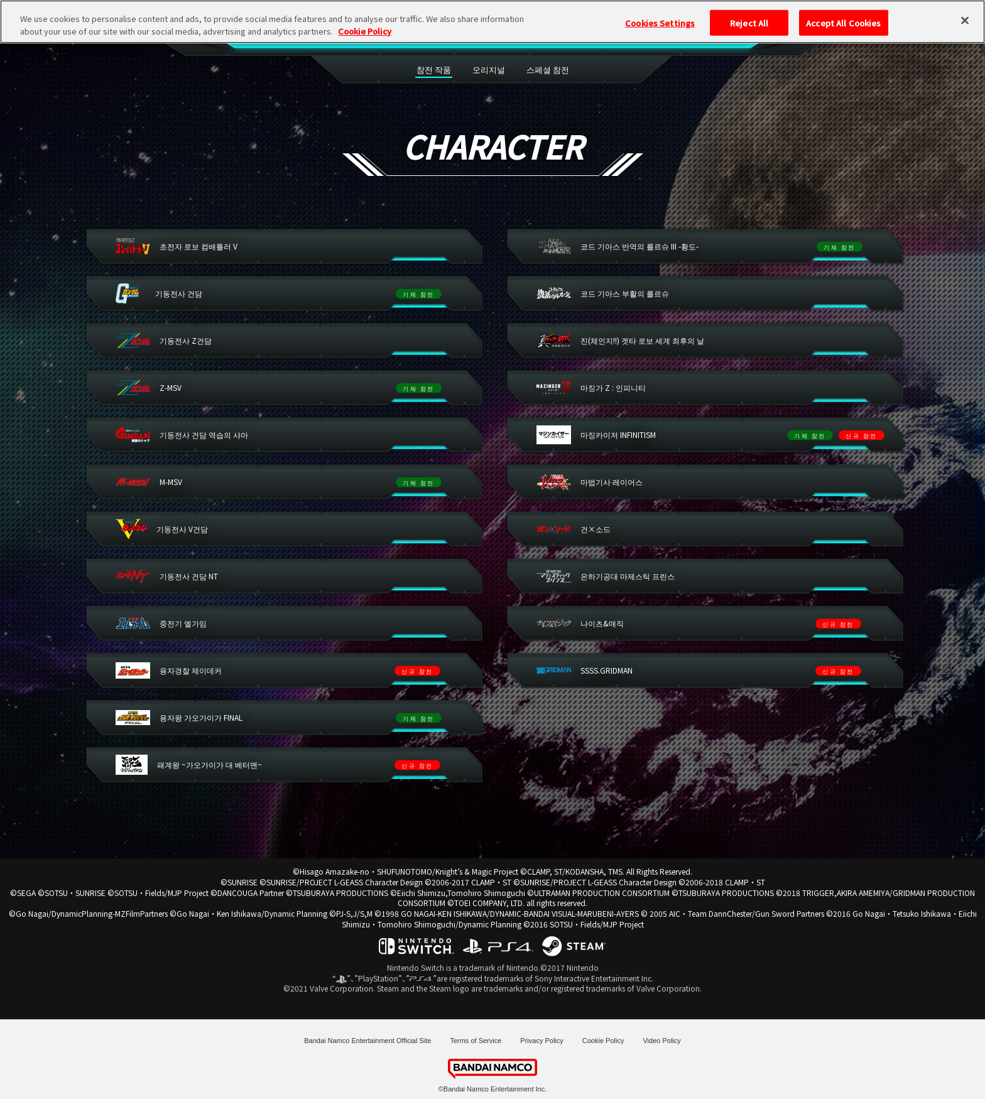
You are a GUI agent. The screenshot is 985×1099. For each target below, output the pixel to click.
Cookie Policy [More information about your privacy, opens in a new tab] (364, 15)
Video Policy (661, 1040)
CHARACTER (414, 33)
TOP (310, 33)
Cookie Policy (603, 1040)
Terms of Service (475, 1040)
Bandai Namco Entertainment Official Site (367, 1040)
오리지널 (488, 69)
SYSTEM (533, 33)
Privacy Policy (541, 1040)
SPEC (353, 33)
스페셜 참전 (547, 69)
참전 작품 (433, 69)
